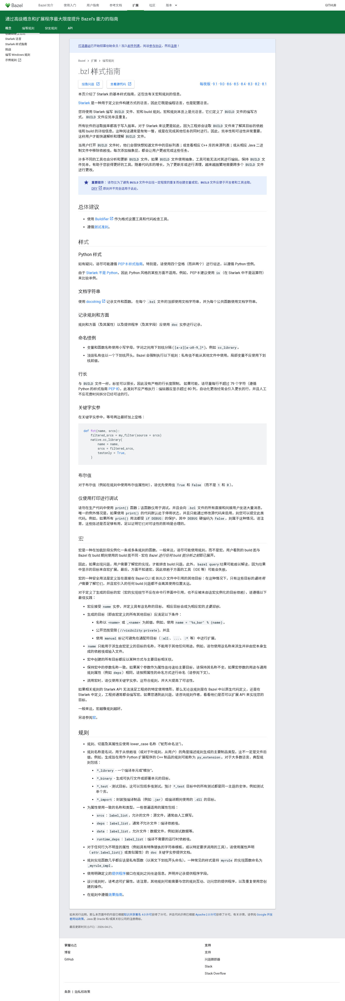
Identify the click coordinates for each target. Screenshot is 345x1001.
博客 (67, 952)
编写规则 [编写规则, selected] (28, 28)
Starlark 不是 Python (101, 273)
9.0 (222, 84)
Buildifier (102, 219)
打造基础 (84, 46)
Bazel (81, 60)
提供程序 (119, 873)
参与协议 (155, 46)
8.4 (243, 84)
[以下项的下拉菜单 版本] (178, 5)
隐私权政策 (82, 992)
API (70, 28)
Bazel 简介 (46, 5)
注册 (174, 46)
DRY (94, 188)
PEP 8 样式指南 (130, 264)
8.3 (250, 84)
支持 (208, 952)
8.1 (264, 84)
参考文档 (116, 5)
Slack (208, 966)
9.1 (215, 84)
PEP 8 (113, 389)
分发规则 (51, 28)
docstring (93, 302)
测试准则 (101, 227)
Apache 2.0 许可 (205, 914)
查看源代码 (121, 84)
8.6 (229, 84)
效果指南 (115, 895)
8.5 (236, 84)
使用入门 (70, 5)
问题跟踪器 (212, 959)
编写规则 (108, 60)
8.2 (257, 84)
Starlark (84, 103)
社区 (152, 5)
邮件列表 (134, 46)
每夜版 (205, 84)
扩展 (94, 60)
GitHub (330, 5)
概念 (8, 28)
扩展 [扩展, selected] (135, 5)
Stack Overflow (215, 973)
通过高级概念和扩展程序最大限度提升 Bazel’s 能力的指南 (61, 19)
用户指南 (93, 5)
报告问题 (91, 84)
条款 (67, 992)
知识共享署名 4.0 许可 (138, 914)
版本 (169, 5)
